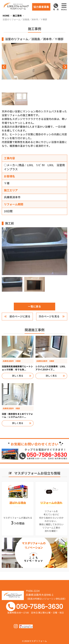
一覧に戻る (34, 306)
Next (50, 66)
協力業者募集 (41, 7)
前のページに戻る (20, 316)
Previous (18, 66)
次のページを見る (49, 316)
